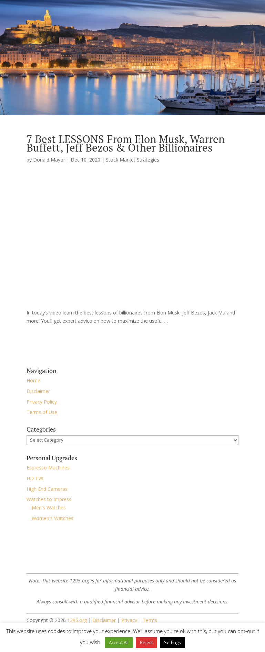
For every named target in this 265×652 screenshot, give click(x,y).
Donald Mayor (49, 159)
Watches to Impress (49, 499)
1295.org (77, 620)
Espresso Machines (48, 467)
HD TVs (35, 478)
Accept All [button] (119, 642)
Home (33, 380)
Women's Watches (52, 518)
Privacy (129, 620)
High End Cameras (47, 489)
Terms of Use (42, 412)
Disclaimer (38, 391)
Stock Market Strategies (132, 159)
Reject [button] (146, 642)
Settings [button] (172, 642)
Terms (150, 620)
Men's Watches (49, 507)
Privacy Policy (42, 402)
